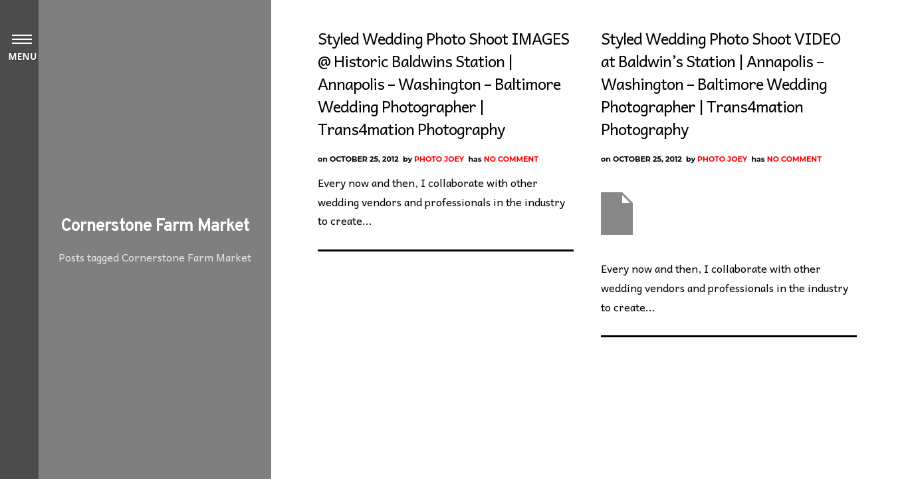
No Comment (511, 159)
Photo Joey (439, 159)
